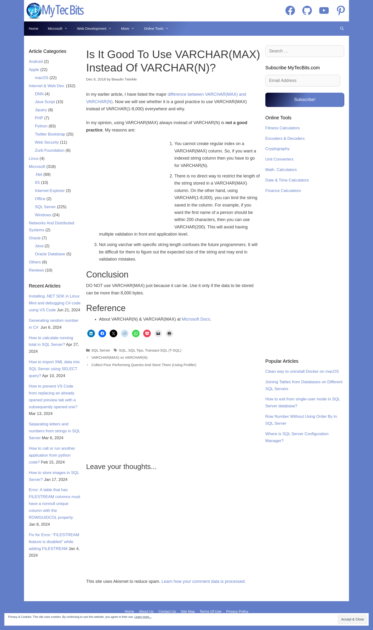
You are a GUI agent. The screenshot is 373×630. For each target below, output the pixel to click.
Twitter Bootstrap (50, 134)
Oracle (35, 238)
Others (35, 262)
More (130, 28)
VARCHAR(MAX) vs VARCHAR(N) (119, 357)
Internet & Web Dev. (47, 86)
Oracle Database (50, 254)
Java (39, 246)
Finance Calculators (283, 190)
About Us (146, 611)
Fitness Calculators (282, 128)
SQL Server (100, 350)
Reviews (36, 270)
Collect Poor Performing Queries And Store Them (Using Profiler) (143, 365)
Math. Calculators (281, 169)
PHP (39, 118)
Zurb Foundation (50, 150)
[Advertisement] (127, 179)
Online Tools (158, 28)
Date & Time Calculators (287, 180)
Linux (34, 158)
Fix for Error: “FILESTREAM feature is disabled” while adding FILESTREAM (54, 542)
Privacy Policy (237, 611)
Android (36, 61)
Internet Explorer (50, 190)
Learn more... (142, 617)
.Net (38, 174)
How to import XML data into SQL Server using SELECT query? (54, 369)
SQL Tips (135, 350)
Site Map (188, 611)
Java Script (45, 102)
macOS (42, 78)
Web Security (47, 142)
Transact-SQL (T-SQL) (163, 350)
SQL (122, 350)
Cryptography (277, 148)
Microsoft (60, 28)
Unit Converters (279, 159)
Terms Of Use (210, 611)
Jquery (41, 110)
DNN (39, 94)
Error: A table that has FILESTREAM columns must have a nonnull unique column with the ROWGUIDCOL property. (54, 504)
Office (40, 199)
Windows (43, 215)
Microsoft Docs (196, 319)
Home (33, 28)
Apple (34, 69)
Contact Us (167, 611)
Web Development (96, 28)
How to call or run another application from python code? (52, 455)
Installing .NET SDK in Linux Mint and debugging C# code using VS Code (54, 303)
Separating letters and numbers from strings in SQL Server (54, 431)
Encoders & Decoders (284, 138)
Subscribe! (304, 99)
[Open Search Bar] (342, 28)
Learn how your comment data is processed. (204, 581)
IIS (37, 182)
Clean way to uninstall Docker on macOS (302, 371)
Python (41, 126)
